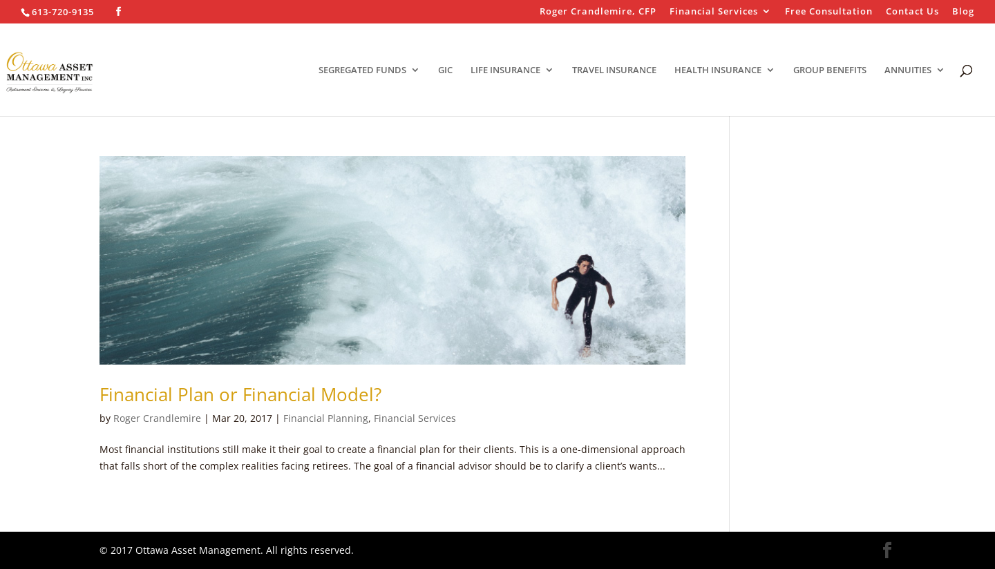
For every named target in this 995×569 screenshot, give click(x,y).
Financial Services (714, 12)
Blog (963, 12)
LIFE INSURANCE (505, 70)
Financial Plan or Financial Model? (240, 394)
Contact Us (912, 12)
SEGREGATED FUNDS (362, 70)
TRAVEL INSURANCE (614, 70)
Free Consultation (829, 12)
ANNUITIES (907, 70)
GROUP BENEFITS (829, 70)
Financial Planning (325, 418)
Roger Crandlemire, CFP (598, 12)
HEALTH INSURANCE (717, 70)
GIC (445, 70)
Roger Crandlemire (157, 418)
